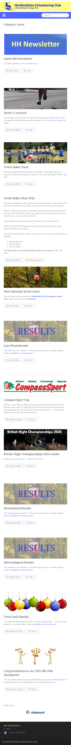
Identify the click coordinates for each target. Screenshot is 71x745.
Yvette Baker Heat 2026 (19, 198)
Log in (8, 728)
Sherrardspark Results (19, 562)
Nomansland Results (17, 508)
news (29, 71)
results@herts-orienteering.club (21, 353)
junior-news (33, 260)
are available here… (46, 621)
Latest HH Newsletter (18, 58)
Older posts (8, 705)
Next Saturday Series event (22, 291)
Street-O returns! (15, 113)
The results (8, 350)
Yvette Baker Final (16, 167)
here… (35, 63)
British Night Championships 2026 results (31, 454)
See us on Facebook (17, 732)
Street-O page (57, 120)
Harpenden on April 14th (48, 118)
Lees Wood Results (16, 345)
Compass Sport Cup (16, 400)
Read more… (33, 412)
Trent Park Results (16, 616)
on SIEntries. (31, 299)
